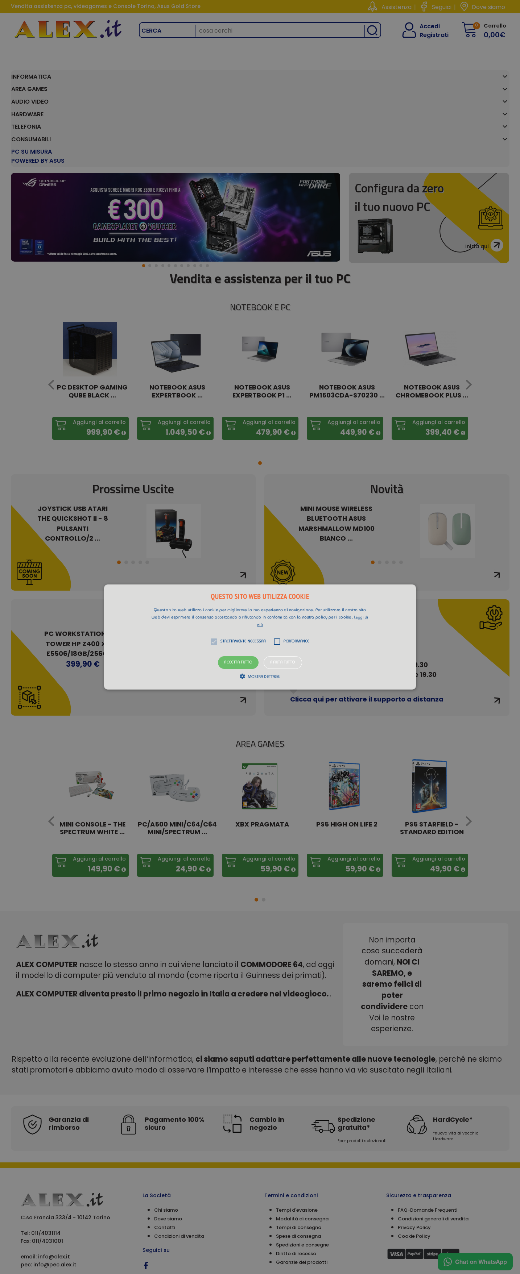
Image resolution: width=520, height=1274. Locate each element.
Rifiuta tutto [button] (282, 663)
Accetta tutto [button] (238, 663)
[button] (260, 637)
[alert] (260, 637)
